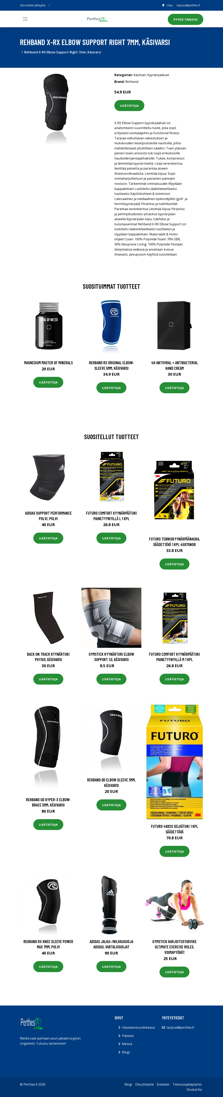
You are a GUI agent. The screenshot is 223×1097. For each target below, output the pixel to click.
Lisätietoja (129, 106)
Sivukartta (194, 1089)
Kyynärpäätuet (158, 75)
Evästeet (163, 1084)
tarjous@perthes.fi (188, 5)
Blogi (126, 1052)
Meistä (127, 1044)
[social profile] (49, 5)
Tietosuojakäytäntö (187, 1084)
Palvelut (128, 1036)
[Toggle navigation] (25, 19)
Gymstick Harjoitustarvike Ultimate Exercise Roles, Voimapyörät (174, 947)
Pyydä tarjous (186, 19)
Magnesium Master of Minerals (48, 362)
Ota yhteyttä (144, 1084)
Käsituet (139, 75)
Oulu (170, 5)
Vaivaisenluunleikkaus (138, 1027)
